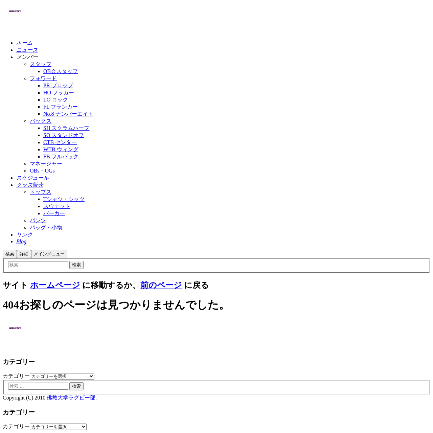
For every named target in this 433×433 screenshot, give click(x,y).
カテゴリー (16, 376)
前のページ (161, 285)
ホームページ (55, 285)
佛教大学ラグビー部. (72, 398)
